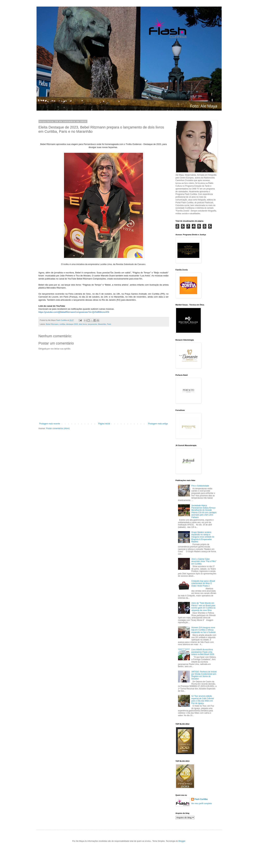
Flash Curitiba (201, 799)
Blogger (182, 841)
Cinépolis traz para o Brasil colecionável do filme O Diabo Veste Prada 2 (203, 583)
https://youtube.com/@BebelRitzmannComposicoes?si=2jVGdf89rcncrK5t (74, 312)
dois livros (83, 324)
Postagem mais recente (49, 424)
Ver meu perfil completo (201, 803)
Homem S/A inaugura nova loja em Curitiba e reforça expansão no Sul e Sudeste (203, 629)
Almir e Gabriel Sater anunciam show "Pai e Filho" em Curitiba (203, 561)
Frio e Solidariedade (200, 486)
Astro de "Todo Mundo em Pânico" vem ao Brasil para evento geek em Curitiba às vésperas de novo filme (203, 606)
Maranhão (102, 324)
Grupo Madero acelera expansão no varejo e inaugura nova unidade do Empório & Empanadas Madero (202, 537)
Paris (109, 324)
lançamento (92, 324)
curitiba (62, 324)
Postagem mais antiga (158, 424)
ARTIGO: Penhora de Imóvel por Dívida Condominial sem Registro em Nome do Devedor (204, 675)
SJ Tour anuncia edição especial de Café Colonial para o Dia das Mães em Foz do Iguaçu (202, 699)
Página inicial (104, 424)
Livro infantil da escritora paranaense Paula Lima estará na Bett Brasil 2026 (202, 651)
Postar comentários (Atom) (58, 428)
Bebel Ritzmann (52, 324)
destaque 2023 (72, 324)
